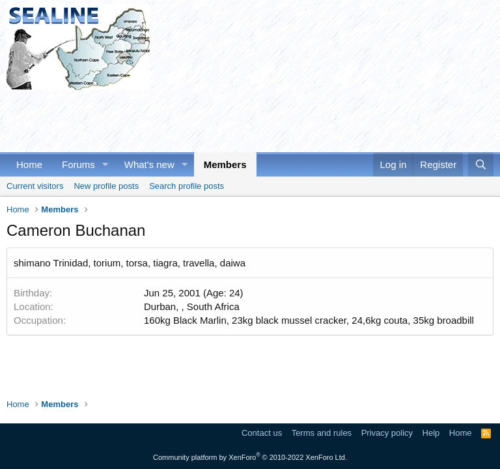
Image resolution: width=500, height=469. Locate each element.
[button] (105, 164)
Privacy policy (387, 433)
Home (29, 164)
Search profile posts (186, 186)
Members (225, 164)
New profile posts (106, 186)
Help (431, 433)
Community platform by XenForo (250, 457)
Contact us (262, 433)
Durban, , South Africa (192, 306)
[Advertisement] (243, 119)
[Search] (480, 164)
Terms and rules (322, 433)
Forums (78, 164)
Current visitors (35, 186)
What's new (149, 164)
